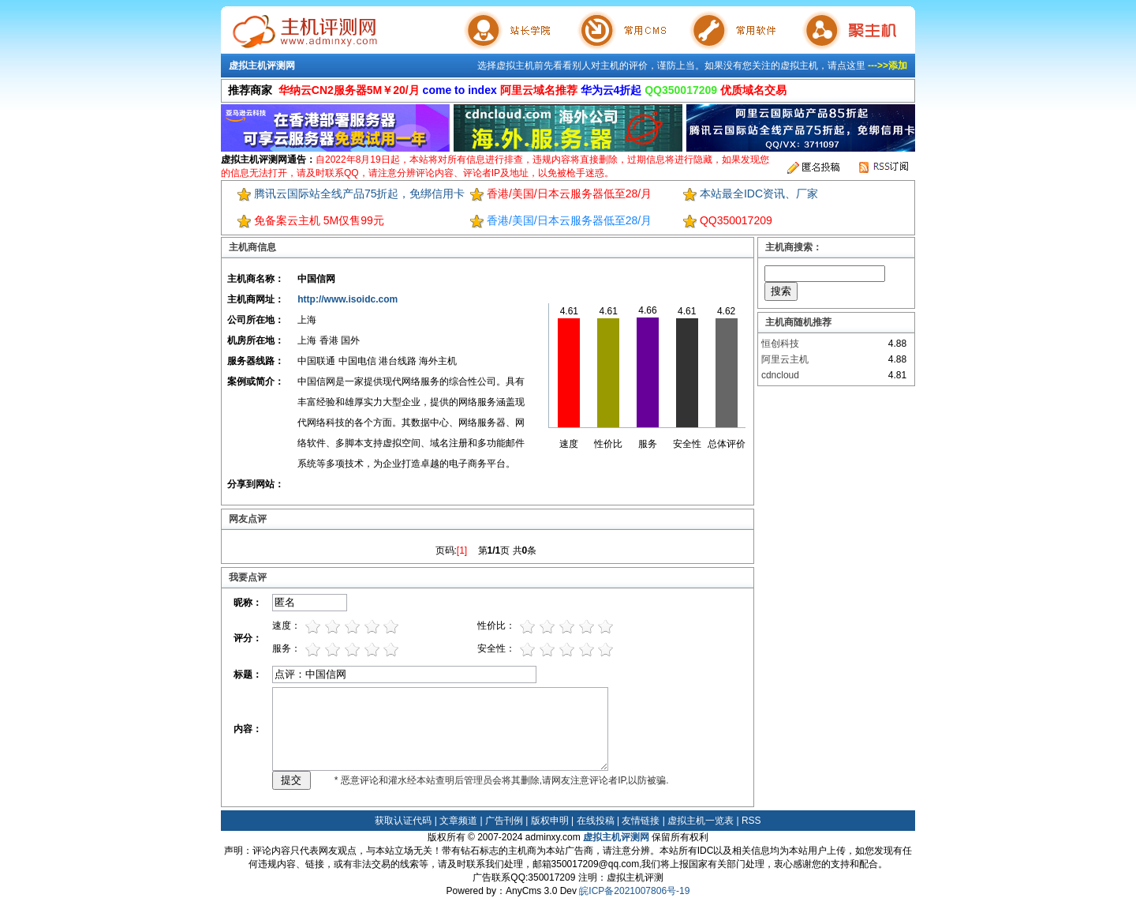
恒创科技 (780, 343)
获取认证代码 (403, 820)
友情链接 (641, 820)
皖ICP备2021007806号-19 (634, 890)
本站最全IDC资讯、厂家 (759, 193)
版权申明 (550, 820)
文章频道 (458, 820)
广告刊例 (504, 820)
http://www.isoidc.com (347, 299)
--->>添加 (887, 65)
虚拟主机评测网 (262, 65)
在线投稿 (596, 820)
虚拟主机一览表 (700, 820)
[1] (462, 550)
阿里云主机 (785, 359)
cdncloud (780, 375)
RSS (751, 820)
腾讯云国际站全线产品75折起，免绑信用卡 (359, 193)
